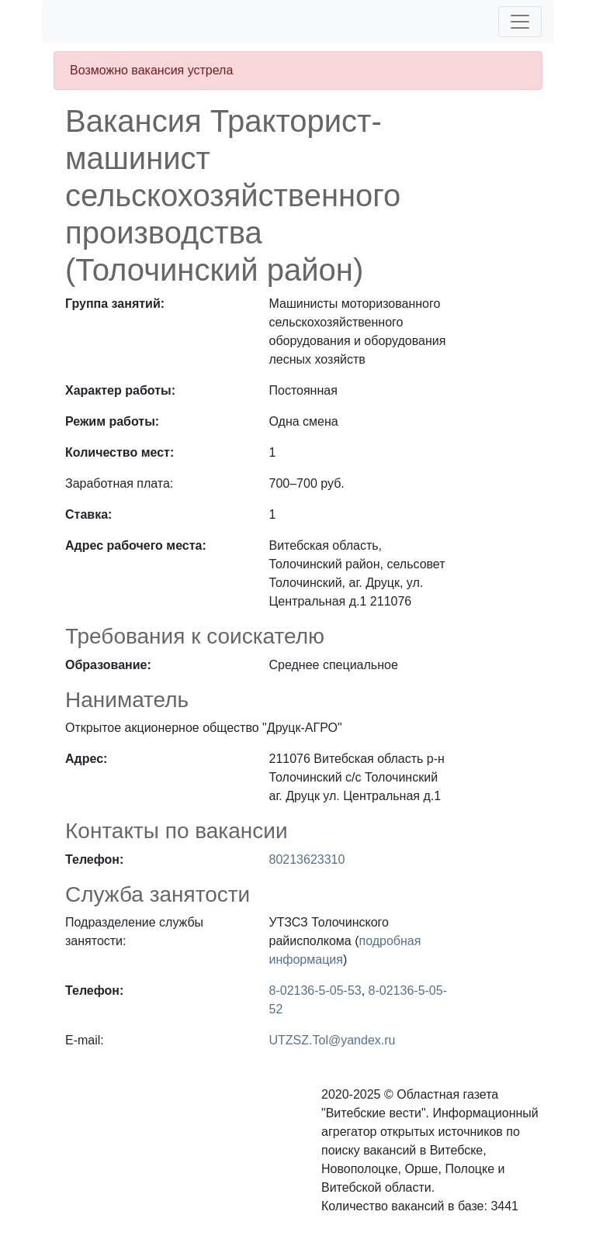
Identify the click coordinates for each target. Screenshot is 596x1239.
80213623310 (307, 859)
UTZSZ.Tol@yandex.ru (332, 1040)
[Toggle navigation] (520, 21)
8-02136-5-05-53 (315, 990)
